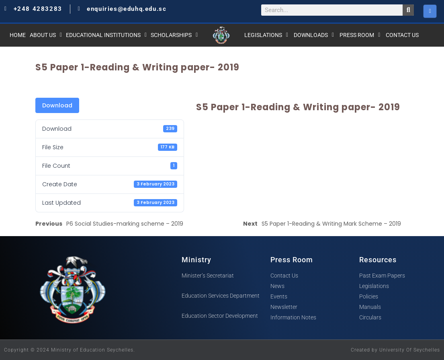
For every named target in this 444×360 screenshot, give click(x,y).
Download (57, 105)
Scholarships (174, 35)
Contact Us (402, 35)
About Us (46, 35)
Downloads (314, 35)
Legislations (266, 35)
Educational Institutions (106, 35)
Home (18, 35)
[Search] (408, 10)
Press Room (360, 35)
